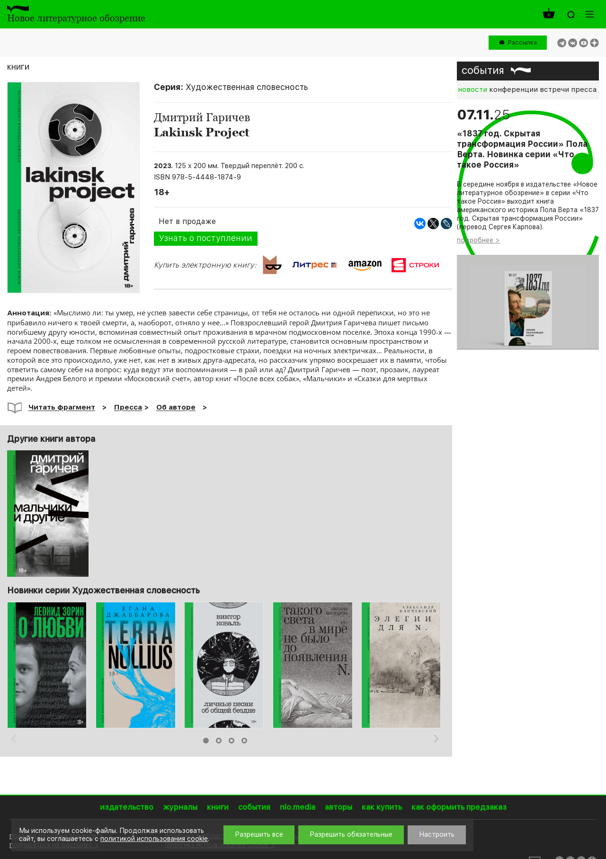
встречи (554, 89)
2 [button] (219, 740)
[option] (48, 665)
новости (472, 89)
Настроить (436, 834)
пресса (584, 89)
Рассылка (522, 42)
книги (18, 67)
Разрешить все (259, 834)
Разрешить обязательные (351, 834)
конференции (513, 89)
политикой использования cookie (154, 838)
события (483, 70)
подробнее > (478, 240)
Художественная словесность (247, 87)
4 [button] (244, 740)
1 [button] (206, 740)
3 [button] (231, 740)
